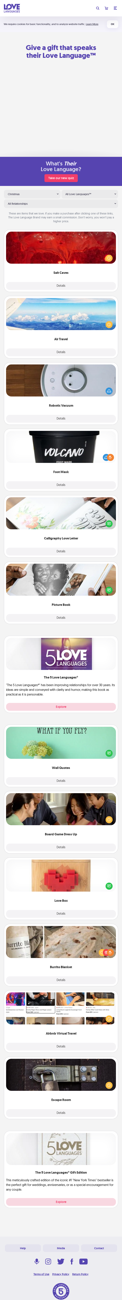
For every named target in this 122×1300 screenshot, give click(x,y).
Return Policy (80, 1274)
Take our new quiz (61, 178)
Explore (61, 707)
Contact (99, 1248)
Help (23, 1248)
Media (61, 1248)
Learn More (92, 24)
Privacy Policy (60, 1274)
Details (61, 286)
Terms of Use (41, 1274)
